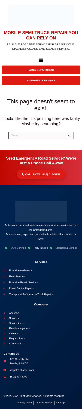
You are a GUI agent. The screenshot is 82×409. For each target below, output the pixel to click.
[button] (41, 61)
